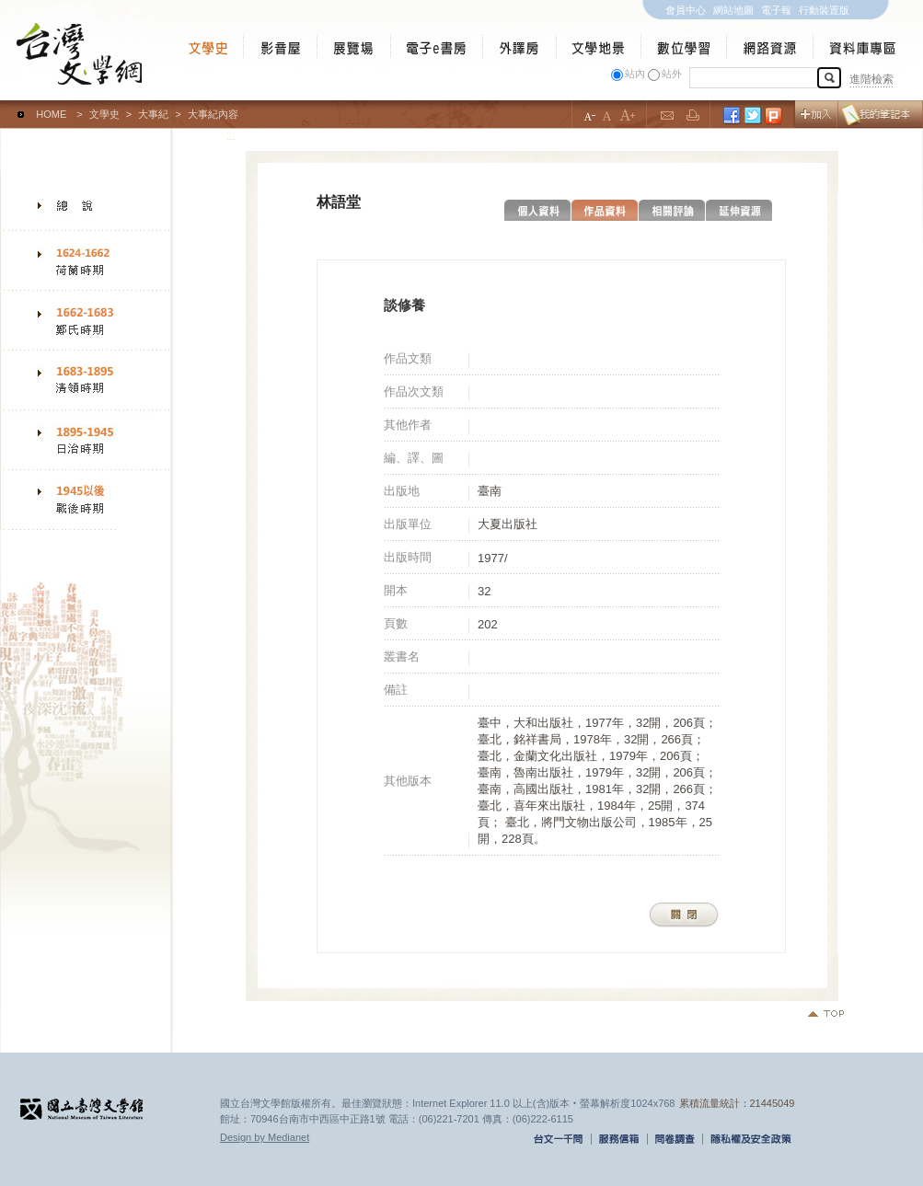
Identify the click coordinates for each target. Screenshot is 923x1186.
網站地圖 (733, 10)
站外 (672, 73)
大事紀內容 (213, 114)
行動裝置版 (824, 10)
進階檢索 (871, 79)
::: (4, 105)
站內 (635, 73)
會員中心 (685, 10)
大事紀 (153, 114)
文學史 (104, 114)
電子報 (776, 10)
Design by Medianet (264, 1137)
